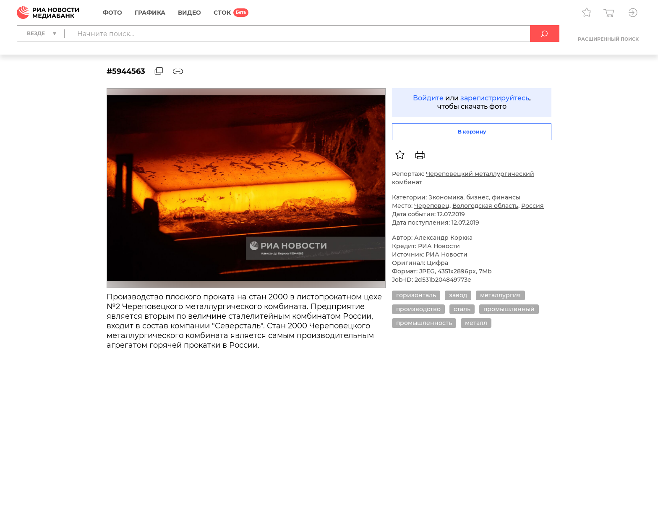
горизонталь (416, 295)
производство (418, 309)
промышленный (509, 309)
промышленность (424, 323)
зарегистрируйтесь (494, 98)
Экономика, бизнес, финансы (474, 197)
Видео (189, 12)
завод (458, 295)
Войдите (428, 98)
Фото (112, 12)
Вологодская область (485, 206)
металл (476, 323)
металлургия (500, 295)
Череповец (431, 206)
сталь (462, 309)
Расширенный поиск (608, 39)
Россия (532, 206)
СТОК (222, 12)
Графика (150, 12)
